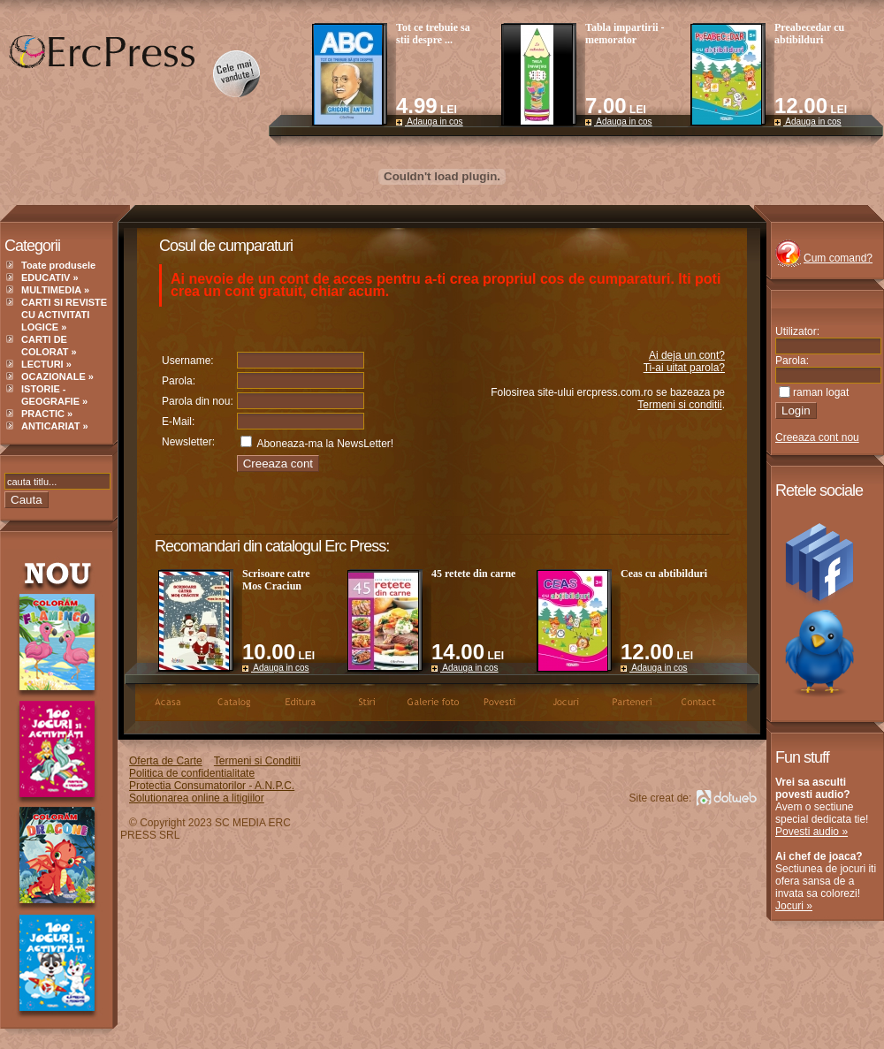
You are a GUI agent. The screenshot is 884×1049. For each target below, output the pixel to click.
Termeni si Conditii (257, 761)
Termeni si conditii (679, 405)
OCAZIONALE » (57, 376)
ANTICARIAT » (54, 426)
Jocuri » (793, 906)
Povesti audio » (811, 831)
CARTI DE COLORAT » (49, 345)
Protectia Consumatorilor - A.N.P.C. (211, 785)
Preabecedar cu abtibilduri (809, 33)
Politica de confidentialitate (192, 773)
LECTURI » (46, 364)
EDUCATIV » (50, 277)
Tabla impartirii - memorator (625, 33)
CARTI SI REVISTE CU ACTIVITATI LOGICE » (64, 314)
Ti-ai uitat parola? (684, 367)
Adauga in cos (429, 121)
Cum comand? (838, 258)
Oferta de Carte (165, 761)
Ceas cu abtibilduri (664, 573)
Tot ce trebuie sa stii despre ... (433, 33)
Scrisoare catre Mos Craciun (276, 579)
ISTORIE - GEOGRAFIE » (54, 395)
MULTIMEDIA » (55, 290)
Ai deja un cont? (687, 355)
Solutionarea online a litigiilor (196, 798)
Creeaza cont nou (817, 437)
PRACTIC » (46, 413)
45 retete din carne (473, 573)
